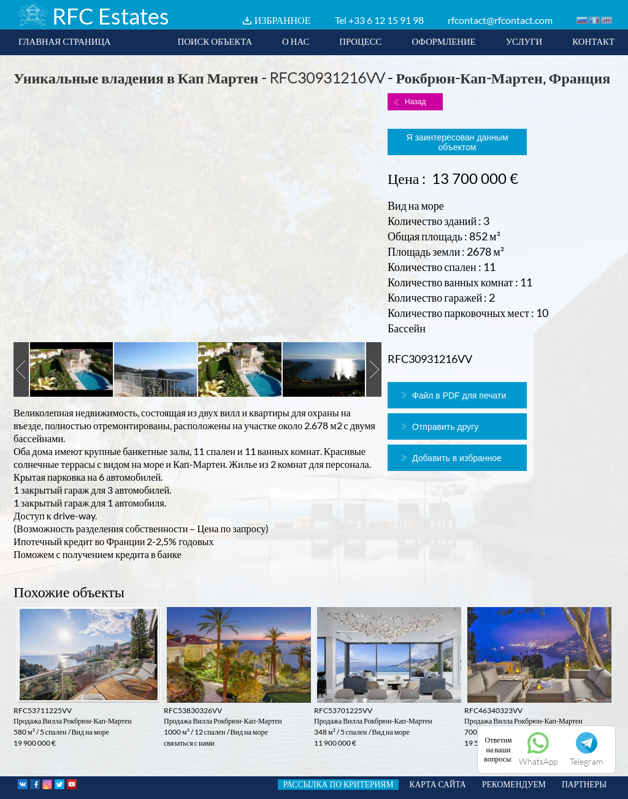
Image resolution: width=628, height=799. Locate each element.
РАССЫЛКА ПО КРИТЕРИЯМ (338, 784)
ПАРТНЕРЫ (584, 784)
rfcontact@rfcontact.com (500, 20)
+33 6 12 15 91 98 (386, 20)
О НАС (295, 41)
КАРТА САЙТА (438, 784)
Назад (415, 101)
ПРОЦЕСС (360, 41)
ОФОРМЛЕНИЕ (443, 41)
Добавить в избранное (457, 458)
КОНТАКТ (593, 41)
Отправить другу (445, 427)
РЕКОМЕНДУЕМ (514, 784)
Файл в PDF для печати (459, 395)
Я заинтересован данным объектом (457, 142)
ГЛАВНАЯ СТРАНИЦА (64, 41)
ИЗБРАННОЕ (283, 20)
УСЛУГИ (524, 41)
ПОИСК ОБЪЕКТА (214, 41)
